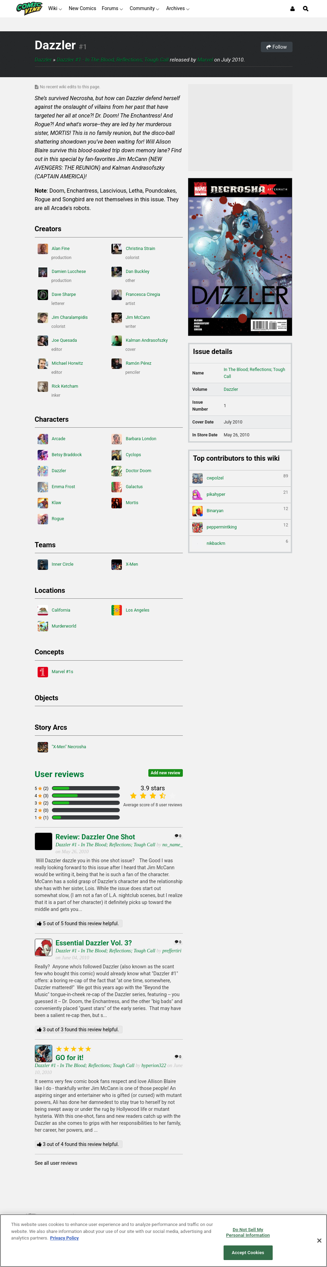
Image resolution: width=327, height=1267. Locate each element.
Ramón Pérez (131, 363)
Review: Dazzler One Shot (95, 837)
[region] (163, 1240)
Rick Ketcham (58, 386)
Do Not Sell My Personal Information (248, 1232)
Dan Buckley (130, 272)
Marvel (205, 60)
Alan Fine (54, 249)
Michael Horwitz (60, 363)
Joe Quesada (57, 341)
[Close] (319, 1240)
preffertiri (171, 950)
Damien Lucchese (62, 272)
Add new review (165, 772)
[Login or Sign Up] (292, 8)
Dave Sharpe (57, 295)
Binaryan (240, 511)
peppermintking (240, 527)
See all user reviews (56, 1163)
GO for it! (70, 1058)
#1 (83, 47)
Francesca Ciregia (135, 295)
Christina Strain (133, 249)
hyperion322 (153, 1065)
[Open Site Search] (306, 8)
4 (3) (42, 795)
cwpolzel (240, 478)
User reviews (59, 774)
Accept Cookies (248, 1252)
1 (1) (42, 817)
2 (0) (42, 810)
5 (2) (42, 788)
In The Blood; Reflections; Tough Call (254, 373)
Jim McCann (130, 318)
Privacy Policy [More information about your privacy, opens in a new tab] (64, 1238)
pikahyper (240, 495)
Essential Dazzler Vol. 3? (94, 943)
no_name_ (172, 844)
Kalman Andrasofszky (139, 341)
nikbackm (240, 544)
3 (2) (42, 803)
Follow (276, 47)
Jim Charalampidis (63, 318)
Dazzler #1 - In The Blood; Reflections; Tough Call (113, 60)
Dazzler (55, 45)
